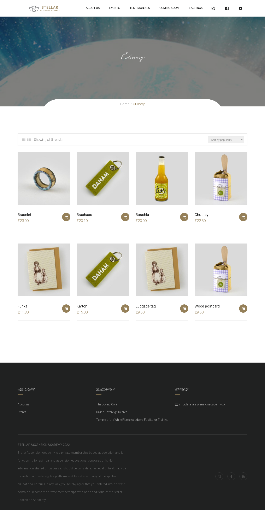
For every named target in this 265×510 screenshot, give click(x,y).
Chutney (201, 214)
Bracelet (24, 214)
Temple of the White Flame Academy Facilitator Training (132, 419)
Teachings (195, 8)
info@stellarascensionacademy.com (203, 404)
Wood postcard (207, 306)
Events (114, 8)
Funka (22, 306)
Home (124, 104)
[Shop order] (226, 139)
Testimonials (140, 8)
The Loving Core (106, 404)
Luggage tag (146, 306)
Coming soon (169, 8)
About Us (93, 8)
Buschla (142, 214)
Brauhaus (84, 214)
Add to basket (66, 217)
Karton (82, 306)
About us (23, 404)
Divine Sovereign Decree (111, 412)
